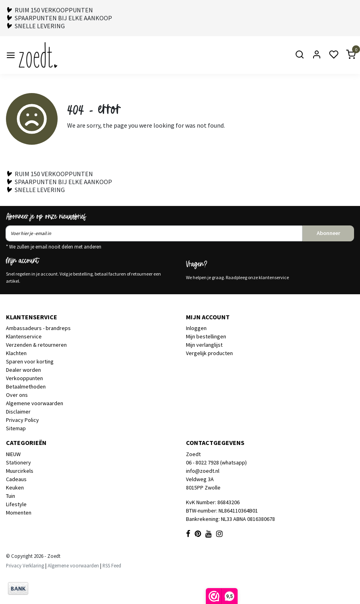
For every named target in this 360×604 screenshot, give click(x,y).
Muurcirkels (19, 470)
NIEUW (13, 454)
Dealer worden (23, 369)
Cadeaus (16, 479)
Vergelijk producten (209, 353)
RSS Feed (112, 565)
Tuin (10, 495)
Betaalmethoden (26, 386)
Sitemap (16, 428)
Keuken (15, 487)
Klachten (16, 353)
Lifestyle (16, 504)
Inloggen (196, 328)
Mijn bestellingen (206, 336)
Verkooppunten (24, 378)
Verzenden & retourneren (36, 344)
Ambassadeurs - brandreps (38, 328)
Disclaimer (18, 411)
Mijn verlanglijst (204, 344)
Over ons (17, 394)
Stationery (18, 462)
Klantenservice (24, 336)
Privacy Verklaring (25, 565)
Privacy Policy (22, 419)
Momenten (18, 512)
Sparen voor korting (30, 361)
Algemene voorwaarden (34, 403)
